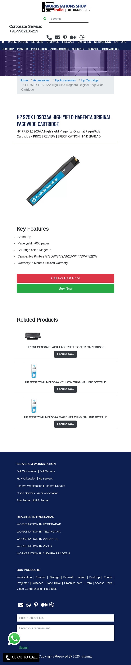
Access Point (103, 583)
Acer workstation (47, 493)
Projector (39, 49)
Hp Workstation (26, 478)
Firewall (68, 42)
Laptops (120, 42)
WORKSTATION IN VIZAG (34, 546)
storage (53, 42)
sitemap (86, 656)
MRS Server (41, 500)
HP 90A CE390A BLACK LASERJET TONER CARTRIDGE (65, 347)
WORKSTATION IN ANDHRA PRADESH (43, 553)
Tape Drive (54, 583)
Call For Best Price (65, 278)
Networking (102, 42)
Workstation (24, 577)
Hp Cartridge (89, 80)
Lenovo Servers (55, 485)
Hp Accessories (65, 80)
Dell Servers (47, 471)
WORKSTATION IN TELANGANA (39, 531)
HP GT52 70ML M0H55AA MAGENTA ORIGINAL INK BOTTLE (65, 417)
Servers (37, 42)
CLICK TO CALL (21, 657)
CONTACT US (110, 49)
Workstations (18, 42)
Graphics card (73, 583)
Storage (54, 577)
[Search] (68, 19)
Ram (89, 583)
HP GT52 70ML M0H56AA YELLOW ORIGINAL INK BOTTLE (65, 382)
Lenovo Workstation (29, 485)
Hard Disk (50, 588)
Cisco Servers (26, 493)
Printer (108, 577)
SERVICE (93, 49)
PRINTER (22, 49)
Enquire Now (65, 354)
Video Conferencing (29, 588)
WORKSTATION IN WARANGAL (38, 538)
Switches (84, 42)
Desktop (8, 49)
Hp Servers (45, 478)
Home (24, 80)
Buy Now (65, 288)
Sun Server (24, 500)
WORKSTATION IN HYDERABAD (39, 524)
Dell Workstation (27, 471)
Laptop (81, 577)
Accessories (59, 49)
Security (78, 49)
